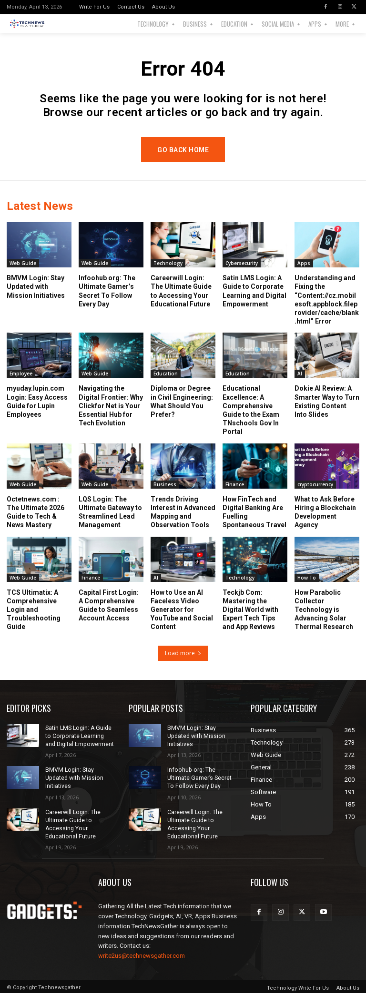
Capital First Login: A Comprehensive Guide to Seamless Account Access (109, 605)
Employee (21, 373)
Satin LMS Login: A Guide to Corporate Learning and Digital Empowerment (79, 736)
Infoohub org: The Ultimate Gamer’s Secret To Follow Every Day (202, 777)
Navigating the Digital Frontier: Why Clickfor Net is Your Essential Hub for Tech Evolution (111, 405)
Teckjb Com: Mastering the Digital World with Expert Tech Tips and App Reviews (250, 610)
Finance (234, 484)
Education (165, 373)
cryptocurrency (315, 484)
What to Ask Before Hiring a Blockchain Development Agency (325, 512)
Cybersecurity (241, 263)
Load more (183, 653)
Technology (168, 263)
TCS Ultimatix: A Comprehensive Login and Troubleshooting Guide (34, 610)
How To (306, 577)
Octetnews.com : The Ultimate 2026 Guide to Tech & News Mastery (35, 512)
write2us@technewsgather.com (141, 954)
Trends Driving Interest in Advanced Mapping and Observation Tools (183, 512)
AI (299, 373)
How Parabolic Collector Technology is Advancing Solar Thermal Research (324, 610)
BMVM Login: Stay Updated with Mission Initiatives (36, 286)
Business (164, 484)
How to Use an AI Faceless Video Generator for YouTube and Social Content (182, 610)
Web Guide (23, 263)
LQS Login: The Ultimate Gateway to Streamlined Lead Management (110, 512)
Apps (303, 263)
